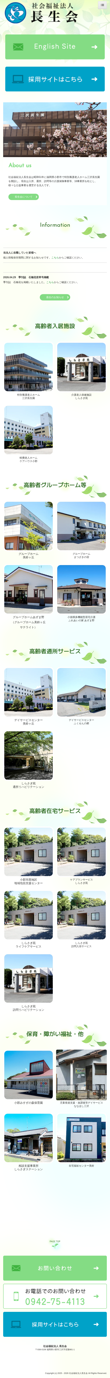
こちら (55, 257)
